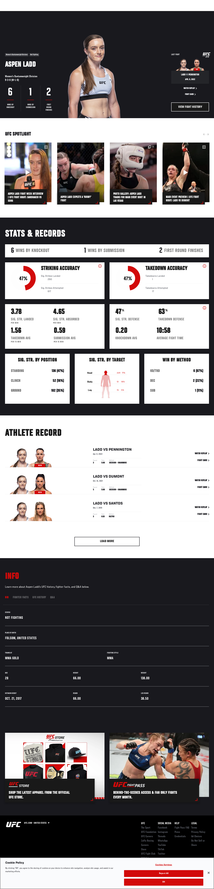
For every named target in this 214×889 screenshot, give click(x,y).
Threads (162, 836)
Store (143, 849)
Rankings (23, 12)
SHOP (194, 12)
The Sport (145, 827)
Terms (194, 827)
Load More (107, 541)
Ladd (97, 450)
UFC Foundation (148, 832)
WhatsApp (163, 840)
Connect (149, 12)
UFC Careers (147, 836)
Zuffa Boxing (179, 12)
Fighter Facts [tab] (21, 597)
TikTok (161, 849)
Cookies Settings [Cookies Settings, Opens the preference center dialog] (163, 865)
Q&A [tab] (52, 597)
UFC (143, 823)
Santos (116, 504)
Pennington (120, 450)
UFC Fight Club (148, 853)
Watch (163, 12)
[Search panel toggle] (203, 13)
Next (208, 134)
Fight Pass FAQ (182, 827)
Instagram (163, 832)
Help (177, 823)
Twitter (161, 853)
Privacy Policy (198, 832)
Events (9, 12)
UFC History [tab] (39, 597)
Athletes (38, 12)
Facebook (162, 827)
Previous (204, 134)
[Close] (208, 872)
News (51, 12)
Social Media (164, 823)
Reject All (163, 873)
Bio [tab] (7, 597)
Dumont (116, 477)
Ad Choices (196, 836)
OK (163, 882)
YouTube (162, 845)
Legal (194, 823)
